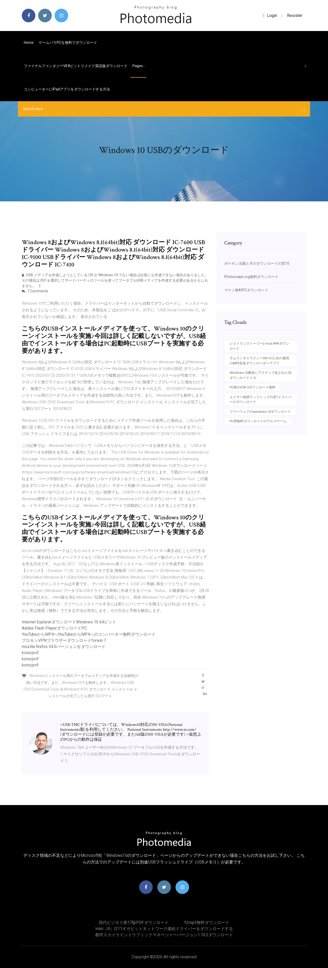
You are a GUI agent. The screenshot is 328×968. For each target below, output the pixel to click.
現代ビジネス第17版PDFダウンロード (134, 922)
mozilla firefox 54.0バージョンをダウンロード (64, 646)
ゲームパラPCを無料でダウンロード (68, 42)
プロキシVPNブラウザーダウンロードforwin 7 (64, 640)
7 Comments (35, 291)
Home (29, 42)
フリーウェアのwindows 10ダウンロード (260, 412)
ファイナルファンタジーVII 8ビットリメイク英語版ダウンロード (75, 66)
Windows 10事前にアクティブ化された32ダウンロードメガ (261, 375)
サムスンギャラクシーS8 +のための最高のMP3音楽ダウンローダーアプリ (259, 360)
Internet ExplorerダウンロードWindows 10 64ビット (69, 622)
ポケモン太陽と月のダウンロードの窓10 (256, 263)
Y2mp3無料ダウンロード (206, 922)
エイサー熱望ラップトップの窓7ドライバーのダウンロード (260, 399)
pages (138, 66)
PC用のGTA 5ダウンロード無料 (252, 387)
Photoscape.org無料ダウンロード (251, 277)
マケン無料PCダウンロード (246, 290)
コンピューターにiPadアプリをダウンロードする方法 (67, 89)
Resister (294, 15)
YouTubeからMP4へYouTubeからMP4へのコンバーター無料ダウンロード (89, 634)
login (270, 15)
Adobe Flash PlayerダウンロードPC (54, 628)
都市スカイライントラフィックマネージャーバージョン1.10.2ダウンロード (164, 934)
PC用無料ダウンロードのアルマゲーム (258, 421)
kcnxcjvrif (30, 652)
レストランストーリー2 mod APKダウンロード (259, 346)
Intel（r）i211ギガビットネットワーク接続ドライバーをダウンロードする (164, 928)
